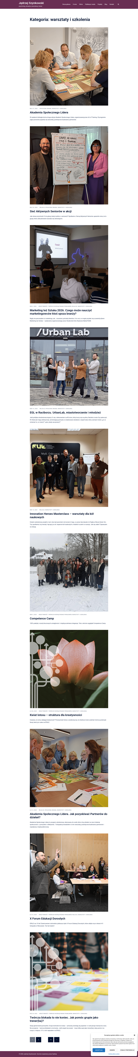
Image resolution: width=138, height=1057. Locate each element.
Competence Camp (42, 618)
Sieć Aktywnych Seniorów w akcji (51, 211)
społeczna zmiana (45, 108)
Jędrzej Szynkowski (31, 3)
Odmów (112, 1050)
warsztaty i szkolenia (59, 108)
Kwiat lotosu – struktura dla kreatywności (56, 715)
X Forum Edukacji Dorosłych (47, 918)
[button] (134, 1035)
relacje (42, 207)
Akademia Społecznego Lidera (49, 112)
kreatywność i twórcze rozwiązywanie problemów (55, 306)
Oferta (81, 4)
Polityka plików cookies (114, 1054)
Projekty (100, 4)
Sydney (54, 1054)
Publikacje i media (90, 4)
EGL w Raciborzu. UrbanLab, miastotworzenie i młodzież (65, 412)
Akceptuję (98, 1050)
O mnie (75, 4)
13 (50, 1039)
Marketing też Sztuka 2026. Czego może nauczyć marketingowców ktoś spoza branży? (61, 312)
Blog (106, 4)
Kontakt (112, 4)
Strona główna (66, 4)
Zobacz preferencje (127, 1050)
